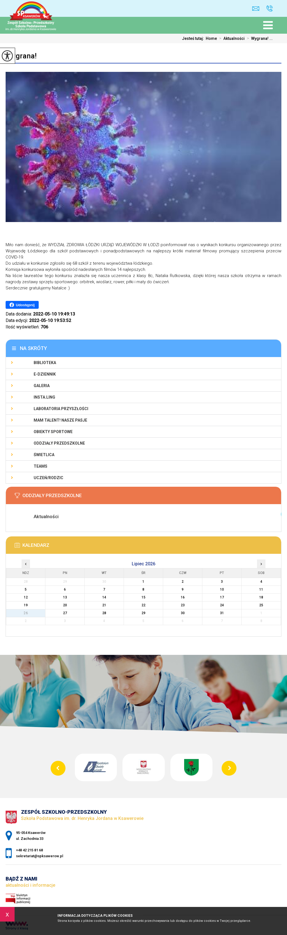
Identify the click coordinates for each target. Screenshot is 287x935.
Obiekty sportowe (53, 431)
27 (65, 613)
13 (65, 597)
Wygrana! (21, 56)
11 (261, 589)
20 (65, 605)
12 (26, 597)
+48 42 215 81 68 (269, 8)
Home (211, 38)
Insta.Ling (44, 397)
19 (26, 605)
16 (183, 597)
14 (104, 597)
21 (104, 605)
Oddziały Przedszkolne (59, 443)
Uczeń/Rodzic (48, 477)
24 (222, 605)
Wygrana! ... (259, 38)
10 (222, 589)
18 (261, 597)
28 (104, 613)
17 (222, 597)
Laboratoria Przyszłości (61, 408)
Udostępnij (22, 305)
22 (143, 605)
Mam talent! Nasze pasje (60, 420)
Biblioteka (45, 362)
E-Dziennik (45, 374)
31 (222, 613)
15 (143, 597)
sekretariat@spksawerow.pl (255, 8)
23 (183, 605)
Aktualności (231, 38)
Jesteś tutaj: (194, 38)
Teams (40, 466)
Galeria (42, 385)
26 (26, 613)
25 (261, 605)
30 (183, 613)
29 (143, 613)
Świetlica (44, 454)
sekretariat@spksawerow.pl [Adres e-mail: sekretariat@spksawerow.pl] (39, 856)
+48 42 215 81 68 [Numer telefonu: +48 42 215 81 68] (29, 850)
